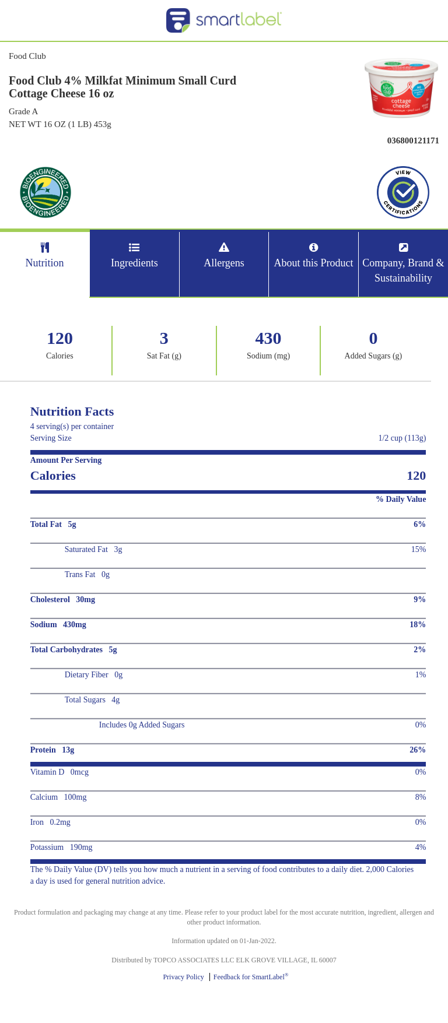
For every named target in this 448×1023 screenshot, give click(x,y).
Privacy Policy (183, 977)
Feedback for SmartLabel (251, 977)
